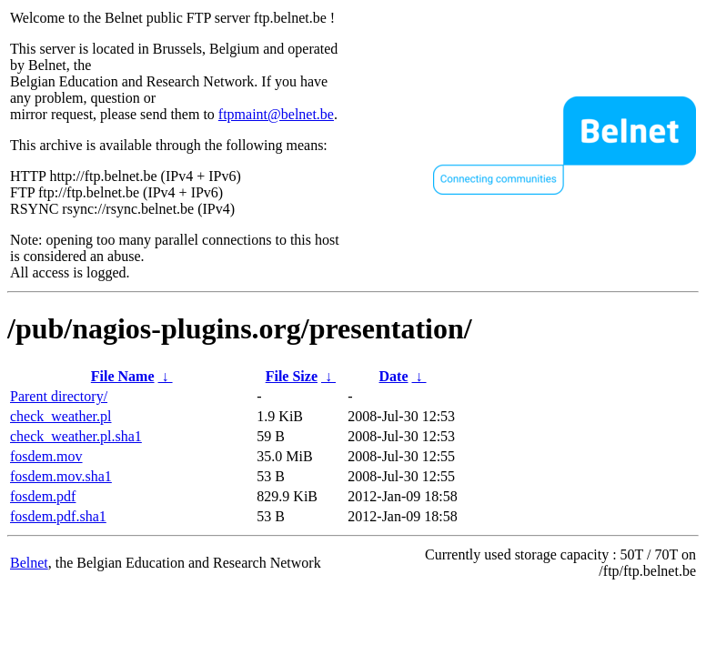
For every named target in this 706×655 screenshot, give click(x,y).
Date (393, 376)
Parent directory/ (58, 396)
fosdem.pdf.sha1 (58, 516)
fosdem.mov (46, 456)
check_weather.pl (61, 416)
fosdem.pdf (43, 496)
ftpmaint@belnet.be (276, 114)
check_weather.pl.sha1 (76, 436)
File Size (292, 376)
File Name (123, 376)
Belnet (29, 562)
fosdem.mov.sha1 (61, 476)
